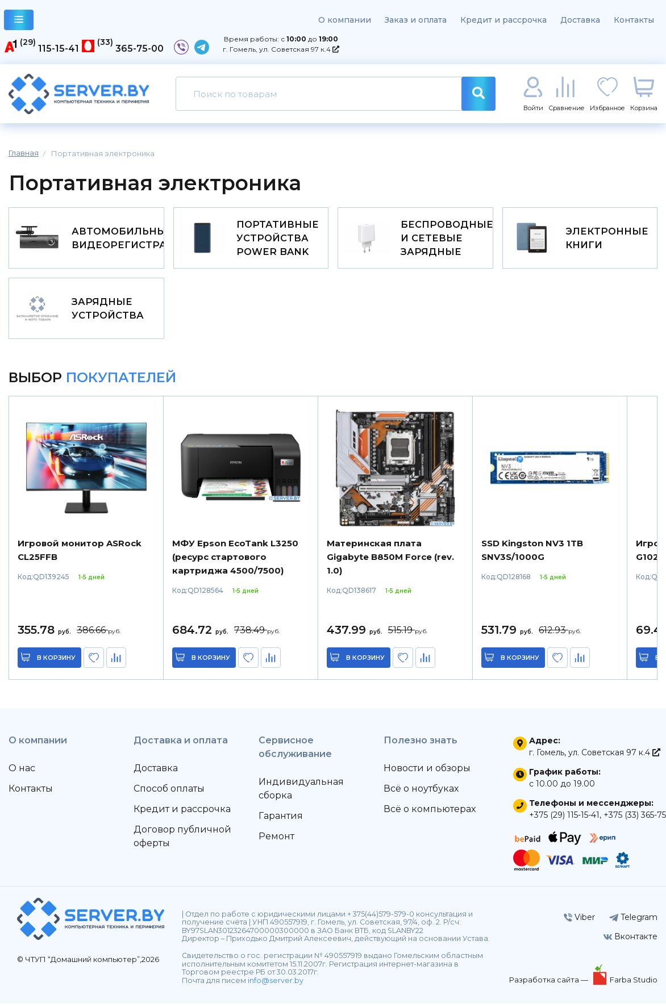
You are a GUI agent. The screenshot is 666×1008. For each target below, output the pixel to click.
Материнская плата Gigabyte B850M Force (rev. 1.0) (390, 561)
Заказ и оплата (416, 20)
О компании (344, 20)
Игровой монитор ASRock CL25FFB (79, 554)
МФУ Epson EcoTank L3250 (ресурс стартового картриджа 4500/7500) (235, 561)
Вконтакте (630, 941)
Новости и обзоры (427, 772)
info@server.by (275, 985)
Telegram (633, 922)
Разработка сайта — (549, 984)
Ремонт (276, 840)
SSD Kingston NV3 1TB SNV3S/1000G (532, 554)
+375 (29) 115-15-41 (564, 819)
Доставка (580, 20)
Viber (579, 922)
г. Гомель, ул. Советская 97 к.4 (281, 49)
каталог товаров (19, 21)
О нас (22, 772)
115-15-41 (58, 48)
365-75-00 (139, 48)
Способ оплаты (169, 793)
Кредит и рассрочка (503, 20)
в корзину (57, 662)
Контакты (634, 20)
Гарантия (281, 820)
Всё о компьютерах (430, 813)
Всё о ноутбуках (421, 793)
